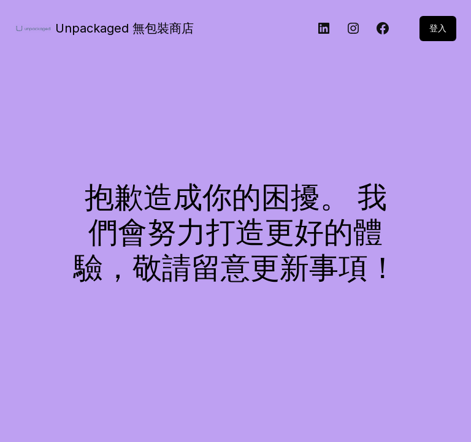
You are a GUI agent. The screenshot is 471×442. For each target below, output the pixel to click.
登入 (437, 28)
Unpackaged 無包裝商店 (124, 28)
